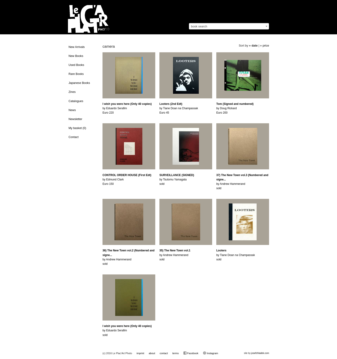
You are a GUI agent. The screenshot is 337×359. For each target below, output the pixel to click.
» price (264, 45)
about (152, 353)
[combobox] (229, 26)
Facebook (190, 353)
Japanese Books (79, 83)
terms (175, 353)
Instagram (210, 353)
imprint (140, 353)
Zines (72, 92)
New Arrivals (77, 47)
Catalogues (76, 101)
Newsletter (75, 119)
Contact (74, 137)
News (72, 110)
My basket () (77, 128)
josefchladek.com (260, 353)
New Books (76, 56)
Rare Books (76, 74)
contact (164, 353)
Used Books (76, 65)
